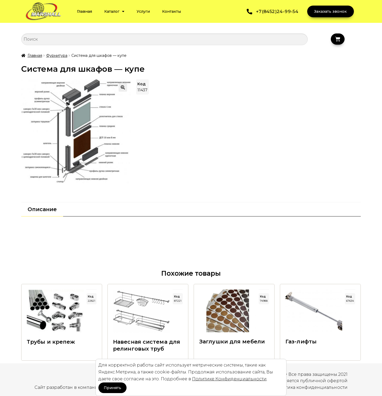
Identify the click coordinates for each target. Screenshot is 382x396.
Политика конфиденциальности (310, 387)
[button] (123, 87)
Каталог (114, 11)
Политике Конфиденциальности (229, 378)
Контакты (171, 11)
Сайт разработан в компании (67, 387)
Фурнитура (56, 55)
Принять (112, 387)
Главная (84, 11)
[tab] (42, 209)
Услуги (143, 11)
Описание (42, 209)
